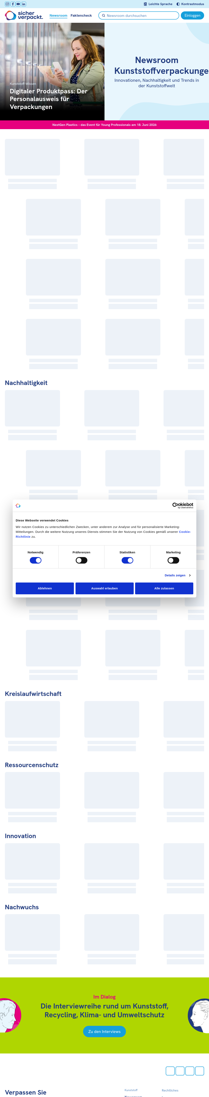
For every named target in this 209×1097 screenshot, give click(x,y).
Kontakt (131, 1068)
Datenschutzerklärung (180, 1050)
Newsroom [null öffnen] (58, 15)
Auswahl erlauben (104, 588)
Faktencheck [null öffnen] (81, 15)
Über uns (132, 1056)
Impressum (171, 1044)
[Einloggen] (192, 15)
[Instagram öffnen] (7, 4)
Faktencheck (135, 1050)
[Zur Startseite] (24, 15)
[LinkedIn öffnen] (23, 4)
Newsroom (133, 1044)
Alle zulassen (164, 588)
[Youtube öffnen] (18, 4)
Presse (130, 1062)
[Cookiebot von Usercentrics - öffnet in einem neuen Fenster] (175, 506)
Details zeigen (175, 575)
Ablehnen (45, 588)
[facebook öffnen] (12, 4)
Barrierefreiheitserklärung (183, 1056)
